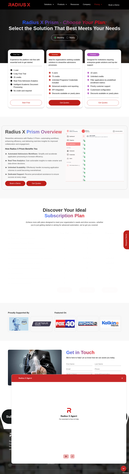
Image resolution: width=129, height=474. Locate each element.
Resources (73, 4)
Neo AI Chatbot (76, 439)
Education (44, 439)
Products (60, 4)
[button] (47, 4)
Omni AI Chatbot (73, 444)
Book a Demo (113, 4)
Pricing (97, 4)
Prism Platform (76, 449)
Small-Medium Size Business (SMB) (51, 444)
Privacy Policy (85, 468)
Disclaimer (115, 468)
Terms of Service (100, 468)
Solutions (47, 4)
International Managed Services (52, 449)
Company (85, 4)
